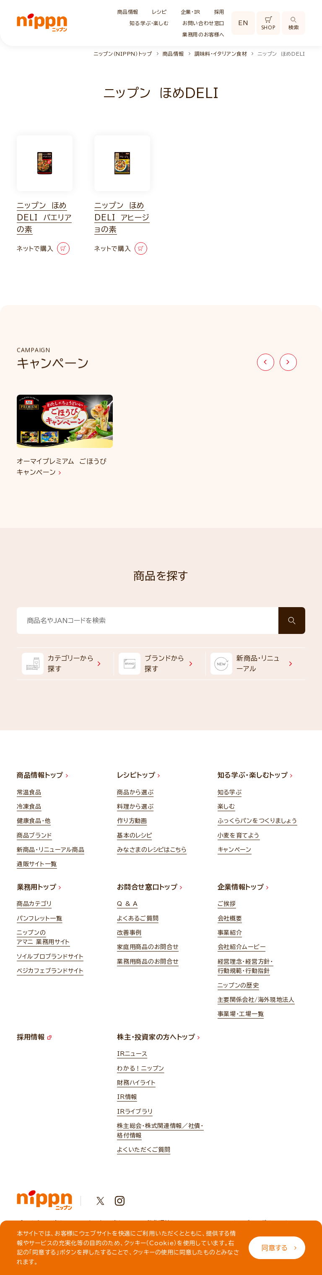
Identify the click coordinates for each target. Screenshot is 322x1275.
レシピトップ (138, 775)
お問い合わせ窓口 (203, 23)
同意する (279, 1247)
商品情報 (127, 11)
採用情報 (34, 1037)
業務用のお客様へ (203, 34)
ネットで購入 (43, 248)
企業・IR (190, 11)
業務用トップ (39, 887)
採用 (219, 11)
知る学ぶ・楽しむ (149, 23)
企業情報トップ (243, 887)
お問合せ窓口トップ (149, 887)
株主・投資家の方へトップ (158, 1037)
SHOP (268, 23)
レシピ (159, 11)
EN (243, 23)
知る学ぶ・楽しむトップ (255, 775)
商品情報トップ (42, 775)
